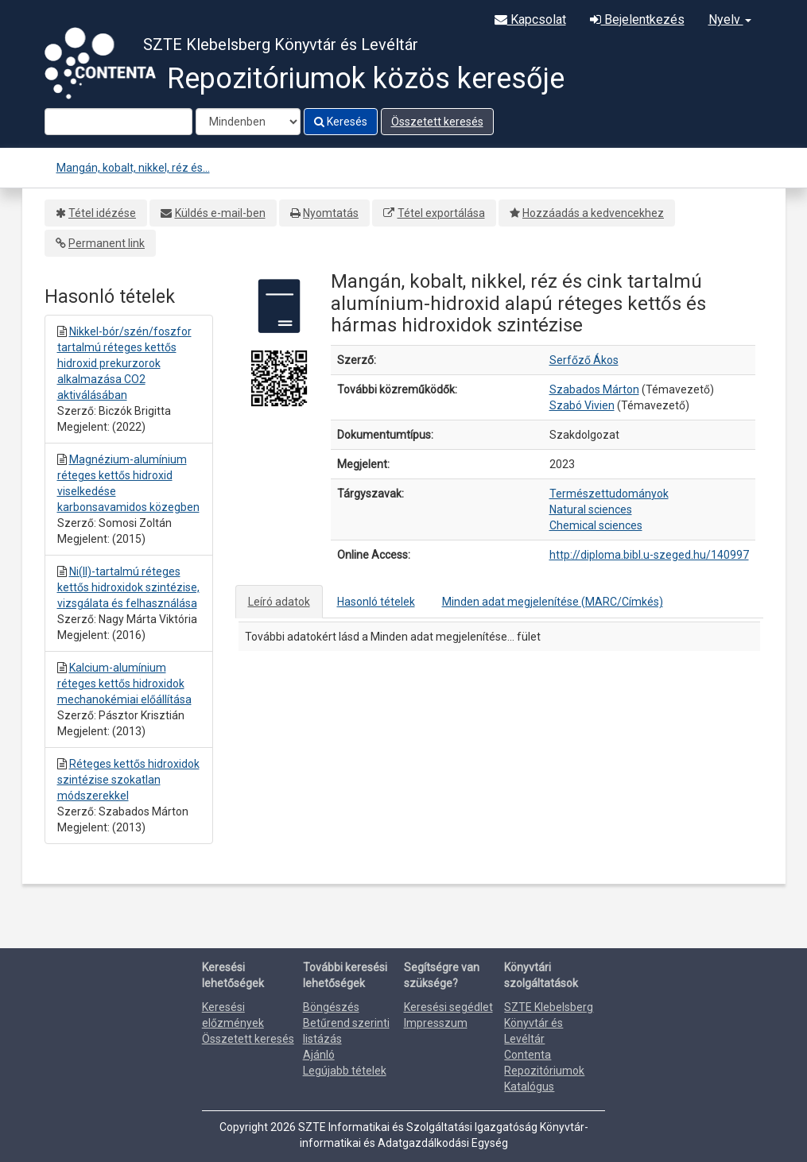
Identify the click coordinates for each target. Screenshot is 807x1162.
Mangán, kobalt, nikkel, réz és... (133, 167)
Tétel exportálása (441, 213)
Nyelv (729, 19)
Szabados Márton (594, 389)
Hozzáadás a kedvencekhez (593, 213)
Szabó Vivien (582, 405)
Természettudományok (609, 493)
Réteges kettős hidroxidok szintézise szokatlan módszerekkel (128, 779)
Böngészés (331, 1007)
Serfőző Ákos (584, 360)
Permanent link (106, 243)
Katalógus (529, 1086)
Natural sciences (590, 509)
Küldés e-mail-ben (220, 213)
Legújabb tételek (344, 1070)
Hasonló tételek (376, 601)
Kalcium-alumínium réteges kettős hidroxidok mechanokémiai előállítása (124, 683)
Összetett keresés (437, 121)
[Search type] (248, 121)
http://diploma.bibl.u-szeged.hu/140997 (649, 554)
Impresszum (436, 1023)
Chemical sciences (595, 525)
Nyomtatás (331, 213)
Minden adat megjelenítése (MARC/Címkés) (552, 601)
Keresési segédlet (448, 1007)
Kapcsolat (530, 19)
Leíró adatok (279, 601)
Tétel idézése (102, 213)
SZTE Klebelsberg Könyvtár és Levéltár (548, 1023)
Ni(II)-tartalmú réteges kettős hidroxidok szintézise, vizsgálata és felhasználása (128, 587)
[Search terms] (118, 121)
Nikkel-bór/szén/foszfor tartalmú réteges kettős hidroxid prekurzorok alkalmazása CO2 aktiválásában (124, 363)
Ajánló (319, 1054)
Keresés (340, 121)
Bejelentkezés (637, 19)
